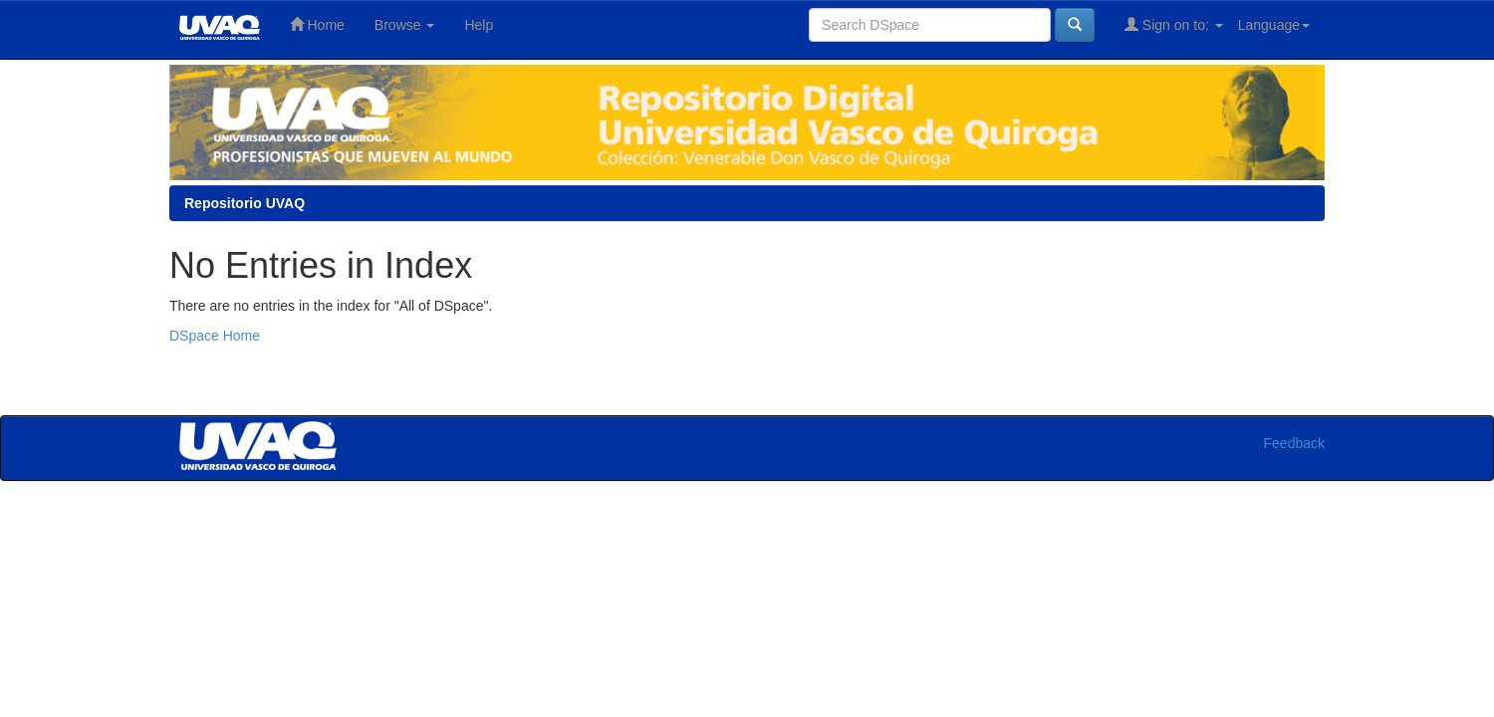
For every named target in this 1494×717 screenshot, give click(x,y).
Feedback (1294, 443)
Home (317, 24)
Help (478, 25)
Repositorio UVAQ (244, 203)
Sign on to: (1173, 24)
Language (1274, 25)
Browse (404, 25)
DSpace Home (214, 336)
